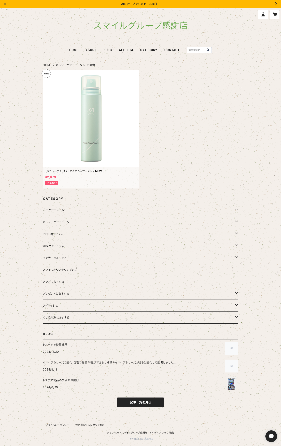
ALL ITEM (126, 50)
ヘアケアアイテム (53, 210)
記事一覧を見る (140, 402)
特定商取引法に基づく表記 (90, 424)
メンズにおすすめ (53, 281)
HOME (73, 50)
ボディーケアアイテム (69, 65)
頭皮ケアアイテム (53, 246)
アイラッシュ (50, 305)
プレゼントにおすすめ (56, 293)
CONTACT (172, 50)
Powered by (140, 438)
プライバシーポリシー (57, 424)
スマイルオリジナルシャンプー (61, 269)
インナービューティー (56, 257)
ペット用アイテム (53, 234)
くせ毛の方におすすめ (56, 317)
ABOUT (90, 50)
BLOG (107, 50)
